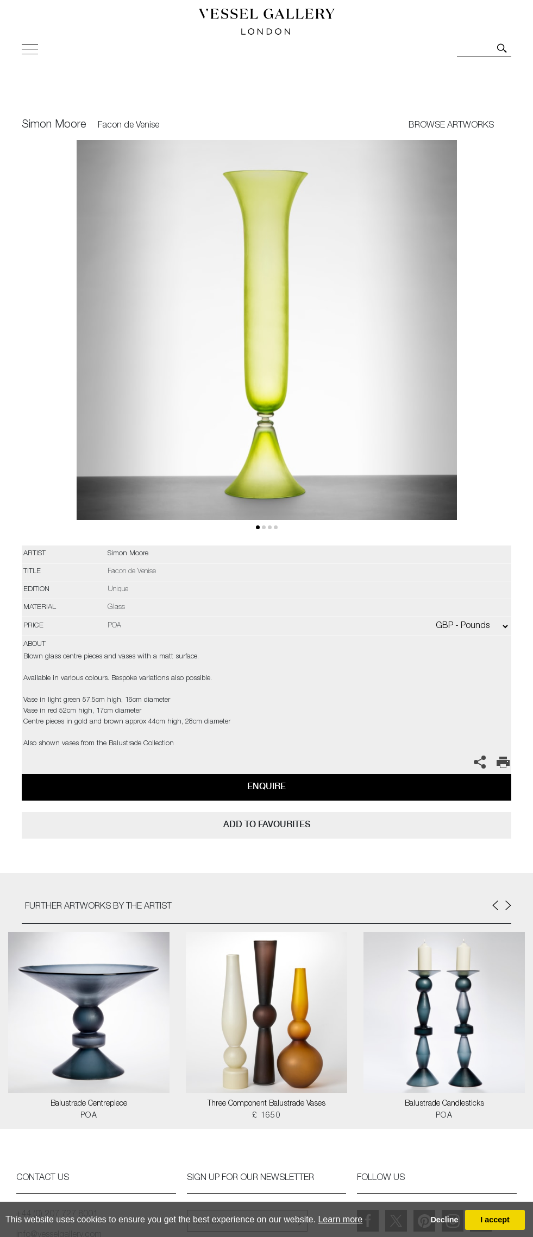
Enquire (266, 786)
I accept (495, 1219)
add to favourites (266, 824)
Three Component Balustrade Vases (266, 1104)
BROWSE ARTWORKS (451, 126)
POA (88, 1116)
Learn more (340, 1219)
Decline (444, 1219)
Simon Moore (54, 125)
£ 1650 (266, 1116)
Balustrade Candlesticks (444, 1104)
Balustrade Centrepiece (89, 1104)
